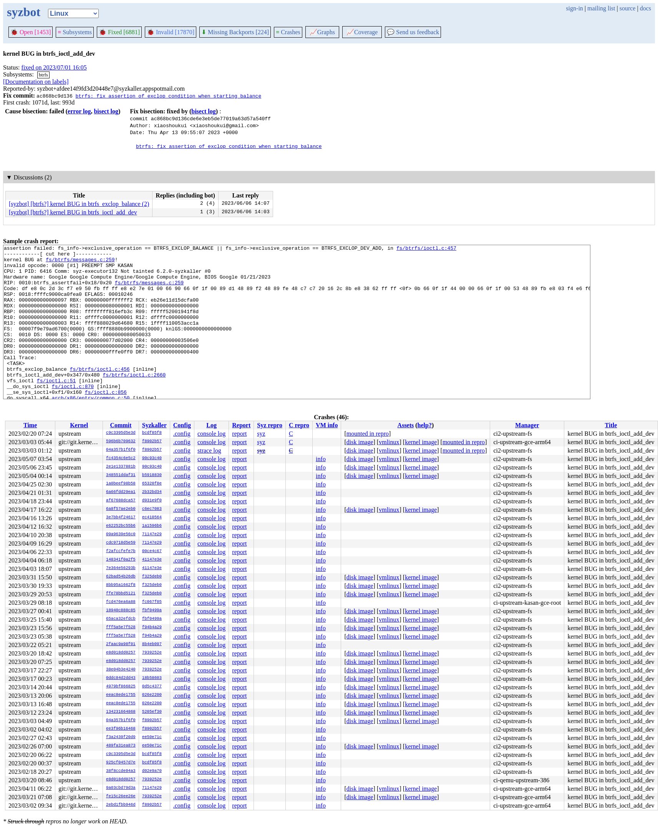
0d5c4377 (152, 686)
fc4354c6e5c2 (121, 458)
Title (611, 425)
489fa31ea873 (121, 745)
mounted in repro (367, 433)
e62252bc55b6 (121, 526)
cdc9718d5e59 (121, 543)
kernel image (421, 442)
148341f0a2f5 (121, 560)
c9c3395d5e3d (121, 433)
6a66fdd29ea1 (121, 492)
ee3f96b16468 (121, 729)
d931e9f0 (152, 500)
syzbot (23, 12)
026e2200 (152, 695)
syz (261, 433)
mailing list (601, 8)
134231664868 (121, 712)
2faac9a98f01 (121, 644)
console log (211, 433)
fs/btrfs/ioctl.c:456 (100, 394)
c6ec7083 (152, 509)
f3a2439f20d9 (121, 737)
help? (425, 425)
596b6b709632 (121, 441)
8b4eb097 (152, 644)
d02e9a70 (152, 771)
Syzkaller (154, 425)
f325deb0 (152, 576)
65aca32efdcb (121, 619)
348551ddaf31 (121, 475)
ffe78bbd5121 (121, 593)
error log (79, 111)
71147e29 (152, 534)
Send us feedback (413, 32)
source (628, 8)
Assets (406, 425)
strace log (209, 450)
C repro (299, 425)
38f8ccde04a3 (121, 771)
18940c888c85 (121, 610)
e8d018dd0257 (121, 652)
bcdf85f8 (152, 433)
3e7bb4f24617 (121, 517)
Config (182, 425)
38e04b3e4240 (121, 669)
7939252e (152, 652)
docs (645, 8)
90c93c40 (152, 458)
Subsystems (75, 32)
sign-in (574, 8)
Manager (527, 425)
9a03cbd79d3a (121, 788)
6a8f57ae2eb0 (121, 509)
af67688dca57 (121, 500)
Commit (120, 425)
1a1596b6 (152, 526)
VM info (327, 425)
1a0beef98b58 (121, 483)
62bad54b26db (121, 576)
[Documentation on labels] (36, 81)
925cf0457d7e (121, 762)
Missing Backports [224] (235, 32)
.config (182, 433)
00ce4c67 (152, 551)
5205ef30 (152, 712)
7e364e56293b (121, 568)
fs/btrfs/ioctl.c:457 (426, 249)
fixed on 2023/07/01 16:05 (54, 67)
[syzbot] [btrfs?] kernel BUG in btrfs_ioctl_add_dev (73, 212)
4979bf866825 (121, 686)
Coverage (362, 32)
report (239, 433)
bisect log (106, 111)
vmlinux (389, 442)
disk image (359, 442)
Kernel (79, 425)
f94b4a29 (152, 627)
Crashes (288, 32)
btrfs (43, 75)
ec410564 (152, 517)
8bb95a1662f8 (121, 585)
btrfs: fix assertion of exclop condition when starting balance (168, 95)
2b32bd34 (152, 492)
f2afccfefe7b (121, 551)
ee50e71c (152, 737)
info (321, 459)
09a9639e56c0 (121, 534)
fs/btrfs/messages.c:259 (80, 262)
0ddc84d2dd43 (121, 678)
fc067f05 (152, 602)
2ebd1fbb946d (121, 805)
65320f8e (152, 483)
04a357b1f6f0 (121, 450)
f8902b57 (152, 441)
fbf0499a (152, 610)
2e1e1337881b (121, 467)
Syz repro (269, 425)
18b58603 (152, 678)
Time (30, 425)
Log (211, 425)
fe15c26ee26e (121, 796)
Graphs (322, 32)
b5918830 (152, 475)
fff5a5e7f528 (121, 627)
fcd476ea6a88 (121, 602)
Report (241, 425)
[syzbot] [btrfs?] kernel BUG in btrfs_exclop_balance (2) (79, 204)
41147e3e (152, 560)
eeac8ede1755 (121, 695)
